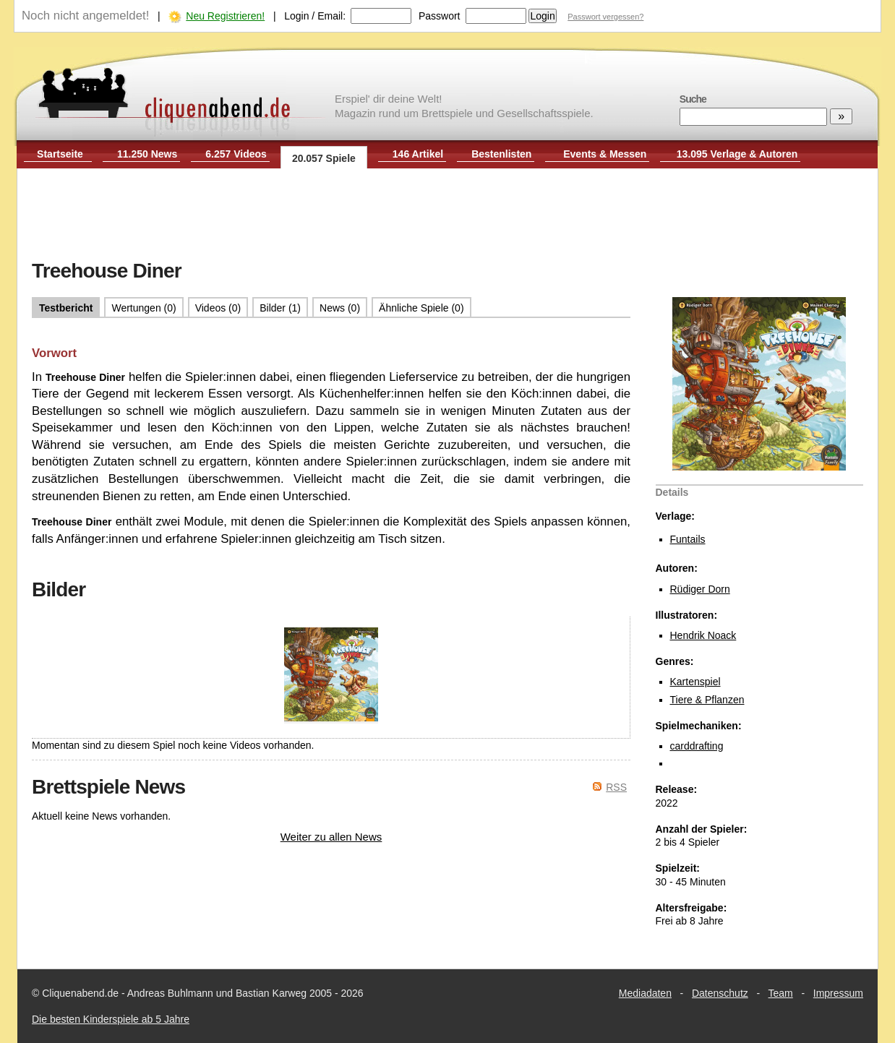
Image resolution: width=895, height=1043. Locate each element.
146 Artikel (418, 154)
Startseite (60, 154)
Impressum (838, 993)
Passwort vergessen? (605, 16)
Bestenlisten (501, 154)
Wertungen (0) (143, 308)
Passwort (440, 16)
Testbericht (66, 308)
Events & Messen (604, 154)
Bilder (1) (280, 308)
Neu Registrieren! (225, 16)
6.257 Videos (236, 154)
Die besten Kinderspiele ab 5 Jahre (110, 1019)
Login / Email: (315, 16)
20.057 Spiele (324, 158)
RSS (616, 787)
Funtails (688, 539)
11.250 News (147, 154)
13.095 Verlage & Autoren (737, 154)
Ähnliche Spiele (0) (421, 308)
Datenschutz (720, 993)
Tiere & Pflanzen (707, 699)
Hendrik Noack (703, 635)
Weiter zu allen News (331, 836)
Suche (693, 99)
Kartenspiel (695, 681)
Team (780, 993)
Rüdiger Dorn (700, 589)
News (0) (340, 308)
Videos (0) (218, 308)
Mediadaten (645, 993)
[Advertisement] (447, 215)
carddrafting (697, 746)
